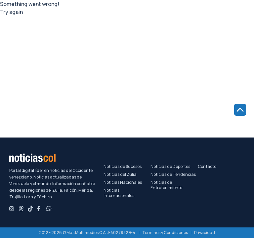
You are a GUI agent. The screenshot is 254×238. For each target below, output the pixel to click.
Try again (11, 12)
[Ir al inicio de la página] (240, 110)
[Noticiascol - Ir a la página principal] (56, 157)
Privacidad (204, 232)
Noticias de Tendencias (173, 174)
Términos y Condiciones (165, 232)
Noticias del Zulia (120, 174)
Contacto (207, 166)
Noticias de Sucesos (123, 166)
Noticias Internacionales (119, 193)
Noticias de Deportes (170, 166)
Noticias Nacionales (123, 182)
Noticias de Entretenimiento (166, 185)
